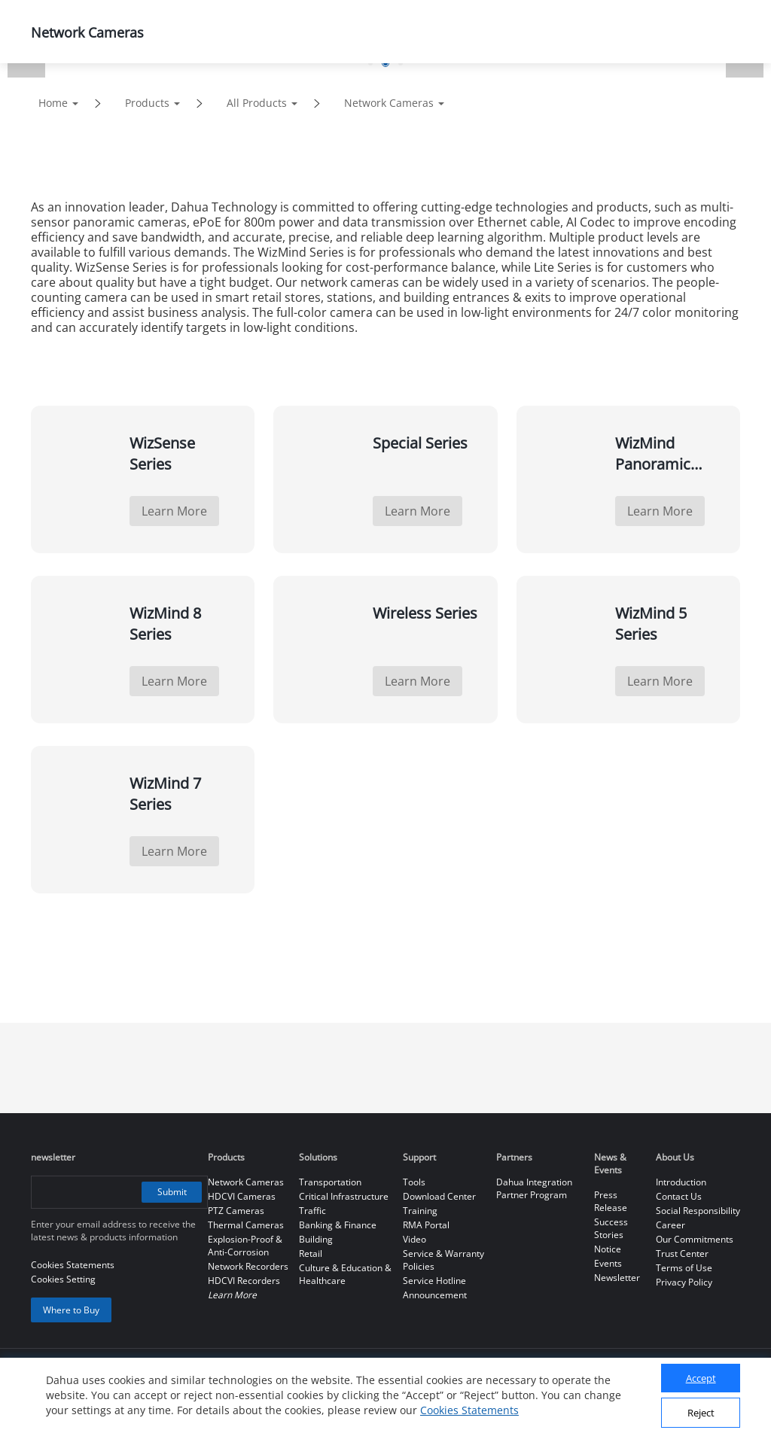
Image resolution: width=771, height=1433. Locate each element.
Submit (172, 1191)
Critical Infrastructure (344, 1196)
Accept (701, 1378)
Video (414, 1239)
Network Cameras (389, 103)
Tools (414, 1182)
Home (53, 103)
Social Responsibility (698, 1210)
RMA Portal (426, 1225)
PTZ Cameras (236, 1210)
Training (420, 1210)
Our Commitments (694, 1239)
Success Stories (611, 1228)
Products (147, 103)
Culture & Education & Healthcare (345, 1274)
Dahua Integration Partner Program (534, 1188)
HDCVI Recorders (244, 1280)
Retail (310, 1253)
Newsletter (617, 1277)
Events (608, 1263)
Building (316, 1239)
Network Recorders (248, 1266)
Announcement (435, 1294)
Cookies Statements (469, 1410)
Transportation (330, 1182)
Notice (607, 1249)
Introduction (681, 1182)
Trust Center (682, 1253)
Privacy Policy (684, 1282)
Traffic (312, 1210)
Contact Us (679, 1196)
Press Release (610, 1201)
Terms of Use (684, 1267)
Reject (701, 1412)
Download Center (439, 1196)
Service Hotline (434, 1280)
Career (670, 1225)
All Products (257, 103)
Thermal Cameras (246, 1225)
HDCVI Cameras (242, 1196)
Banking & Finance (337, 1225)
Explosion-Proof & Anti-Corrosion (245, 1245)
